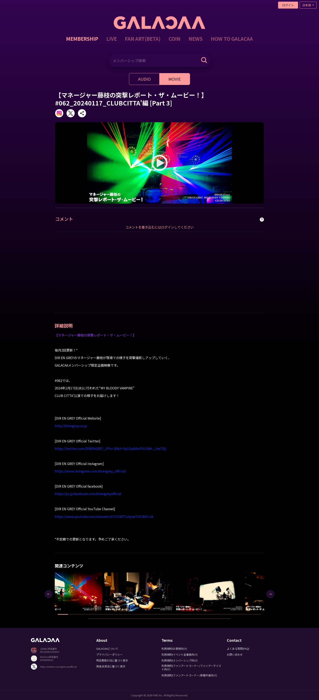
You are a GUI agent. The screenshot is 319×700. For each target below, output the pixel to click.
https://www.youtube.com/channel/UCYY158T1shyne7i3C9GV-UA (104, 516)
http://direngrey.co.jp (71, 425)
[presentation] (49, 594)
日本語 (306, 5)
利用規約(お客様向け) (174, 648)
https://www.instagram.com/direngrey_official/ (90, 471)
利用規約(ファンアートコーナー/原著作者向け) (189, 675)
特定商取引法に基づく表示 (112, 660)
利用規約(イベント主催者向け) (180, 654)
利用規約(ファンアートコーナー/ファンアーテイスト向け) (191, 667)
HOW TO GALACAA (232, 38)
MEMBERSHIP (82, 38)
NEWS (196, 38)
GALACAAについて (107, 648)
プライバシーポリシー (109, 654)
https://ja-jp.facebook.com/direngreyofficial (88, 493)
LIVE (111, 38)
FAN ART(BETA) (143, 38)
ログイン (288, 5)
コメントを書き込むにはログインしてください (159, 227)
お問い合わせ (235, 654)
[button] (63, 614)
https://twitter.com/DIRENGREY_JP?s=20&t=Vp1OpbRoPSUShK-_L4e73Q (110, 448)
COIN (174, 38)
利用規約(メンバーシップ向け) (180, 660)
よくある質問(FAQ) (238, 648)
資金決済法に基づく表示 (110, 666)
